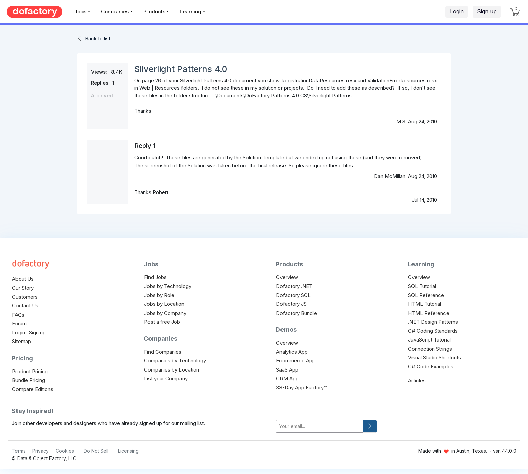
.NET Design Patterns (433, 322)
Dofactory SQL (293, 295)
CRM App (287, 378)
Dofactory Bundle (296, 313)
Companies (115, 11)
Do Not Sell (96, 451)
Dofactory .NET (294, 286)
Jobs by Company (165, 313)
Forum (19, 323)
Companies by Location (171, 369)
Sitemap (21, 341)
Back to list (97, 38)
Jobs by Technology (167, 286)
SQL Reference (426, 295)
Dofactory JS (291, 304)
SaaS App (287, 369)
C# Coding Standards (433, 331)
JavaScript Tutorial (429, 339)
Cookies (65, 451)
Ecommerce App (296, 360)
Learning (190, 11)
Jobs (80, 11)
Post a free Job (162, 322)
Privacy (40, 451)
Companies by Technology (175, 360)
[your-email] (319, 426)
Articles (417, 380)
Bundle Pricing (28, 380)
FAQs (18, 315)
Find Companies (163, 352)
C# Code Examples (430, 366)
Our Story (23, 288)
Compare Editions (32, 389)
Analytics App (292, 352)
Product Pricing (30, 371)
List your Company (166, 378)
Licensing (128, 451)
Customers (25, 297)
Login (457, 11)
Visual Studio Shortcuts (434, 357)
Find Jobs (155, 277)
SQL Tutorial (422, 286)
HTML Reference (428, 313)
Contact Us (25, 305)
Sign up (487, 11)
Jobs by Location (164, 304)
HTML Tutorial (424, 304)
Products (154, 11)
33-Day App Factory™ (301, 387)
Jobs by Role (159, 295)
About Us (23, 279)
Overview (287, 277)
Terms (19, 451)
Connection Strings (430, 349)
